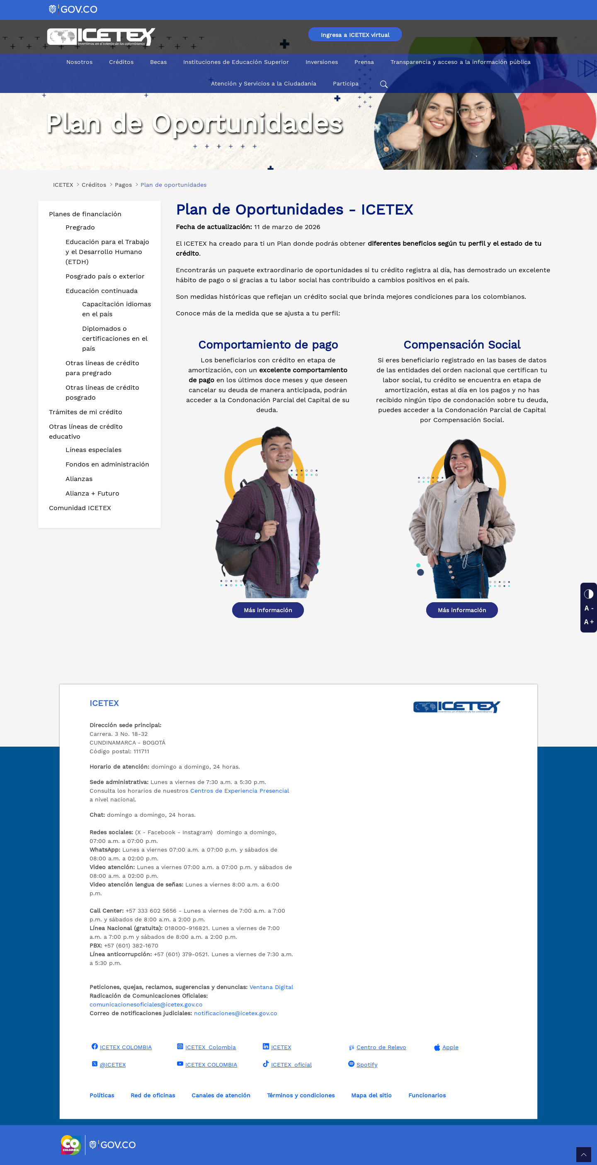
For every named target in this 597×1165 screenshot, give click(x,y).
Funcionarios (427, 1095)
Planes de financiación (85, 214)
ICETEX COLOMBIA (121, 1046)
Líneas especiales (93, 450)
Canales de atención (221, 1095)
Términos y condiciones (301, 1095)
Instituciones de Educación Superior (236, 62)
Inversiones (322, 62)
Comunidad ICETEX (80, 508)
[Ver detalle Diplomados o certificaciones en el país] (268, 510)
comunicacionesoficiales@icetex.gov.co (146, 1004)
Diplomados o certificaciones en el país (114, 338)
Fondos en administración (107, 464)
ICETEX (276, 1046)
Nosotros (79, 62)
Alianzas (79, 479)
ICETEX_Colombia (205, 1046)
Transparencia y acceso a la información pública (461, 62)
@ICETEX (108, 1064)
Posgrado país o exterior (105, 276)
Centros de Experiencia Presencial (239, 790)
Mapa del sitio (371, 1095)
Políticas (102, 1095)
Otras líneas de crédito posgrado (102, 392)
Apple (445, 1047)
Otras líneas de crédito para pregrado (102, 368)
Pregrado (80, 227)
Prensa (364, 62)
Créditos (121, 62)
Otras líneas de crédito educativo (86, 431)
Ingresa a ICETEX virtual (355, 35)
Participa (346, 83)
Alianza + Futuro (92, 493)
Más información (268, 610)
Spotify (361, 1064)
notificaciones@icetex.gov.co (235, 1013)
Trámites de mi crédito (85, 412)
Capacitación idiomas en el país (116, 309)
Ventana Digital (271, 987)
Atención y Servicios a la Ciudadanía (263, 83)
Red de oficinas (153, 1095)
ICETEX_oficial (286, 1064)
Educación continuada (102, 291)
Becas (158, 62)
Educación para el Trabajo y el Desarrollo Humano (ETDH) (107, 252)
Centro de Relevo (376, 1047)
